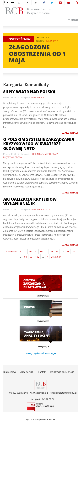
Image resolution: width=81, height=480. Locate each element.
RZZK (47, 209)
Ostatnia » (56, 256)
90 (31, 256)
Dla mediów (9, 371)
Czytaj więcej (70, 132)
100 (37, 256)
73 (68, 251)
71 (57, 251)
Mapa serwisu (27, 371)
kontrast (9, 2)
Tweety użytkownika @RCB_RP (40, 353)
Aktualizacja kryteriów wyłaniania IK (30, 201)
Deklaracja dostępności (62, 371)
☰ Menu (73, 20)
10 (30, 251)
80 (25, 256)
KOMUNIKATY (52, 40)
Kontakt (42, 371)
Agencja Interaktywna (35, 419)
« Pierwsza (11, 251)
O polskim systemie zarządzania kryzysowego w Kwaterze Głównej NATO (38, 144)
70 (51, 251)
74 (73, 251)
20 (35, 251)
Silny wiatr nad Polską (29, 91)
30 (41, 251)
